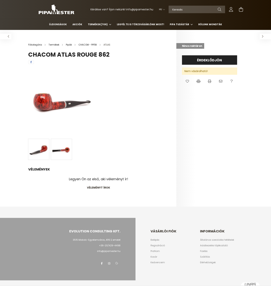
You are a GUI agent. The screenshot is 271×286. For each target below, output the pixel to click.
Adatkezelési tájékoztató (214, 245)
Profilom (155, 251)
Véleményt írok (98, 187)
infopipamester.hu (139, 9)
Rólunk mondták (210, 24)
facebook (101, 263)
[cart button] (241, 9)
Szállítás (205, 257)
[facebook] (31, 62)
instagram (109, 263)
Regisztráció (158, 245)
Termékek (98, 24)
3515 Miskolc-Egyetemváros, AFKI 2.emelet (96, 239)
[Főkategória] (35, 44)
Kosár (154, 257)
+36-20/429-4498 (109, 245)
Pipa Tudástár (180, 24)
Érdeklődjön (209, 60)
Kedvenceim (158, 262)
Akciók (77, 24)
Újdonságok (58, 24)
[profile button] (231, 9)
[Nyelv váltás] (161, 9)
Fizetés (204, 251)
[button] (187, 81)
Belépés (155, 240)
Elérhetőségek (208, 262)
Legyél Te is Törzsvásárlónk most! (140, 24)
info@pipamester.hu (108, 251)
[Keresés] (197, 9)
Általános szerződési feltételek (217, 240)
